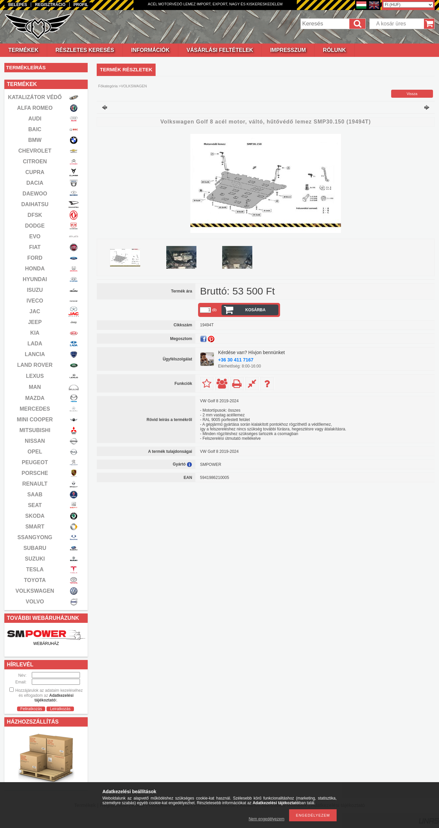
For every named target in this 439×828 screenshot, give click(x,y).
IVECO (34, 301)
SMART (35, 526)
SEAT (34, 505)
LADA (34, 343)
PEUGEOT (35, 462)
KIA (34, 333)
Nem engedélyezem (266, 819)
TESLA (34, 569)
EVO (34, 236)
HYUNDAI (35, 279)
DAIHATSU (34, 204)
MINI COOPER (35, 419)
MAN (35, 387)
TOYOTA (35, 580)
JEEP (35, 322)
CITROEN (35, 161)
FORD (34, 258)
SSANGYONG (34, 537)
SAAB (34, 494)
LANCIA (35, 354)
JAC (34, 311)
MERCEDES (35, 409)
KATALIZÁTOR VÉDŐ (35, 97)
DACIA (34, 183)
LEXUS (34, 376)
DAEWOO (34, 193)
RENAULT (35, 484)
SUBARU (34, 548)
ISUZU (35, 290)
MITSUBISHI (34, 430)
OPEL (34, 451)
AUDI (34, 118)
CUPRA (35, 172)
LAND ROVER (35, 365)
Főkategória (108, 86)
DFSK (34, 215)
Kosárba (255, 310)
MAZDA (35, 398)
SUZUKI (35, 559)
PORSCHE (35, 473)
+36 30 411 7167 (236, 359)
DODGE (35, 226)
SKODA (35, 516)
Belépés (17, 4)
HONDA (35, 268)
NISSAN (35, 441)
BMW (34, 140)
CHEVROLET (35, 151)
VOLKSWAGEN (34, 591)
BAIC (34, 129)
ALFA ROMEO (35, 108)
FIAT (34, 247)
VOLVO (35, 601)
